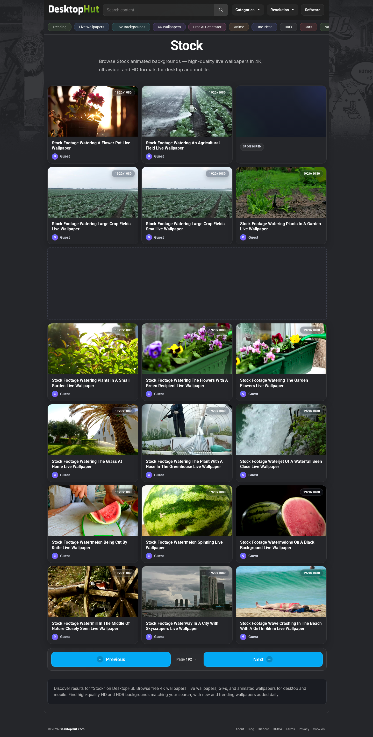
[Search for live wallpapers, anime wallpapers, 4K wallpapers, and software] (158, 10)
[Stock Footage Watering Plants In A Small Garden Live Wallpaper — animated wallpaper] (93, 362)
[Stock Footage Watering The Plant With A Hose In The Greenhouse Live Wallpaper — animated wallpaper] (187, 442)
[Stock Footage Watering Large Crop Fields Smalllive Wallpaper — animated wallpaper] (187, 205)
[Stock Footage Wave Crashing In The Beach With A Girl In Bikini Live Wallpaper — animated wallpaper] (281, 604)
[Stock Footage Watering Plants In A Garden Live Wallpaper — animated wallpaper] (281, 205)
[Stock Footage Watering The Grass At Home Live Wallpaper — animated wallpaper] (93, 442)
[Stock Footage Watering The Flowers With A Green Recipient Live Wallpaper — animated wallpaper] (187, 362)
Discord (263, 729)
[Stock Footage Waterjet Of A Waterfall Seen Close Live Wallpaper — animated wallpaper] (281, 442)
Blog (251, 729)
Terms (290, 729)
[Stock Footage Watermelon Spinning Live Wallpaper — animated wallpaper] (187, 524)
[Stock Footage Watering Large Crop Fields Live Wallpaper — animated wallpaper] (93, 205)
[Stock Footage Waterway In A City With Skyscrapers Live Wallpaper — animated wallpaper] (187, 604)
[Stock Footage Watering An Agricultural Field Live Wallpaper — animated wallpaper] (187, 124)
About (239, 729)
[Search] (221, 10)
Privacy (304, 729)
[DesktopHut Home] (74, 10)
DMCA (277, 729)
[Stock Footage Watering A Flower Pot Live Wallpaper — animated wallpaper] (93, 124)
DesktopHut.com (72, 729)
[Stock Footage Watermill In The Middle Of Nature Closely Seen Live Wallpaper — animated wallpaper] (93, 604)
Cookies (319, 729)
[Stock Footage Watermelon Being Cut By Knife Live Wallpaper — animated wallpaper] (93, 524)
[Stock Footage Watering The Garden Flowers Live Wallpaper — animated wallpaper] (281, 362)
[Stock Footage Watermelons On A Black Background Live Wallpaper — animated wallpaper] (281, 524)
